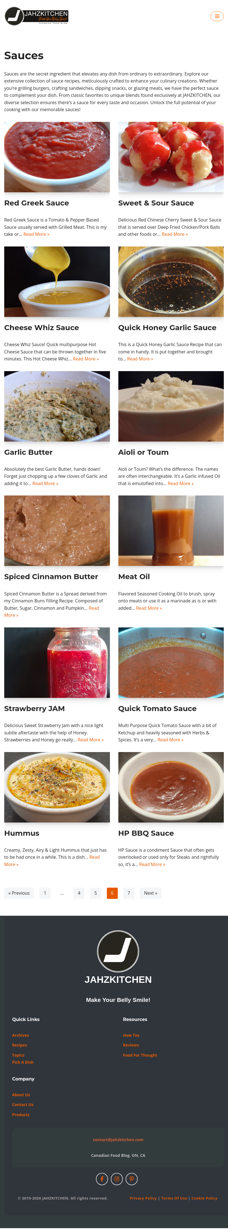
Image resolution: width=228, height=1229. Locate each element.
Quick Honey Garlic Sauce (167, 327)
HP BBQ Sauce (146, 833)
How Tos (131, 1036)
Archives (20, 1036)
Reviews (131, 1045)
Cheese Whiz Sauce (41, 327)
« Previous (19, 894)
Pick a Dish (23, 1063)
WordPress (134, 1223)
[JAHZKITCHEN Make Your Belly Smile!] (37, 16)
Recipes (19, 1045)
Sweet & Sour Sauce (156, 203)
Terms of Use (174, 1198)
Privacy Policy (143, 1198)
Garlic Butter (28, 452)
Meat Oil (134, 577)
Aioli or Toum (143, 452)
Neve (87, 1223)
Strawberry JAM (34, 709)
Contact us (22, 1105)
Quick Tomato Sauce (157, 709)
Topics (18, 1056)
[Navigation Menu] (217, 16)
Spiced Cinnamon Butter (51, 577)
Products (20, 1115)
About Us (21, 1095)
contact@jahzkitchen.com (118, 1140)
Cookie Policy (204, 1198)
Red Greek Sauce (36, 203)
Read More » (37, 234)
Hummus (21, 833)
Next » (151, 894)
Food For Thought (140, 1056)
